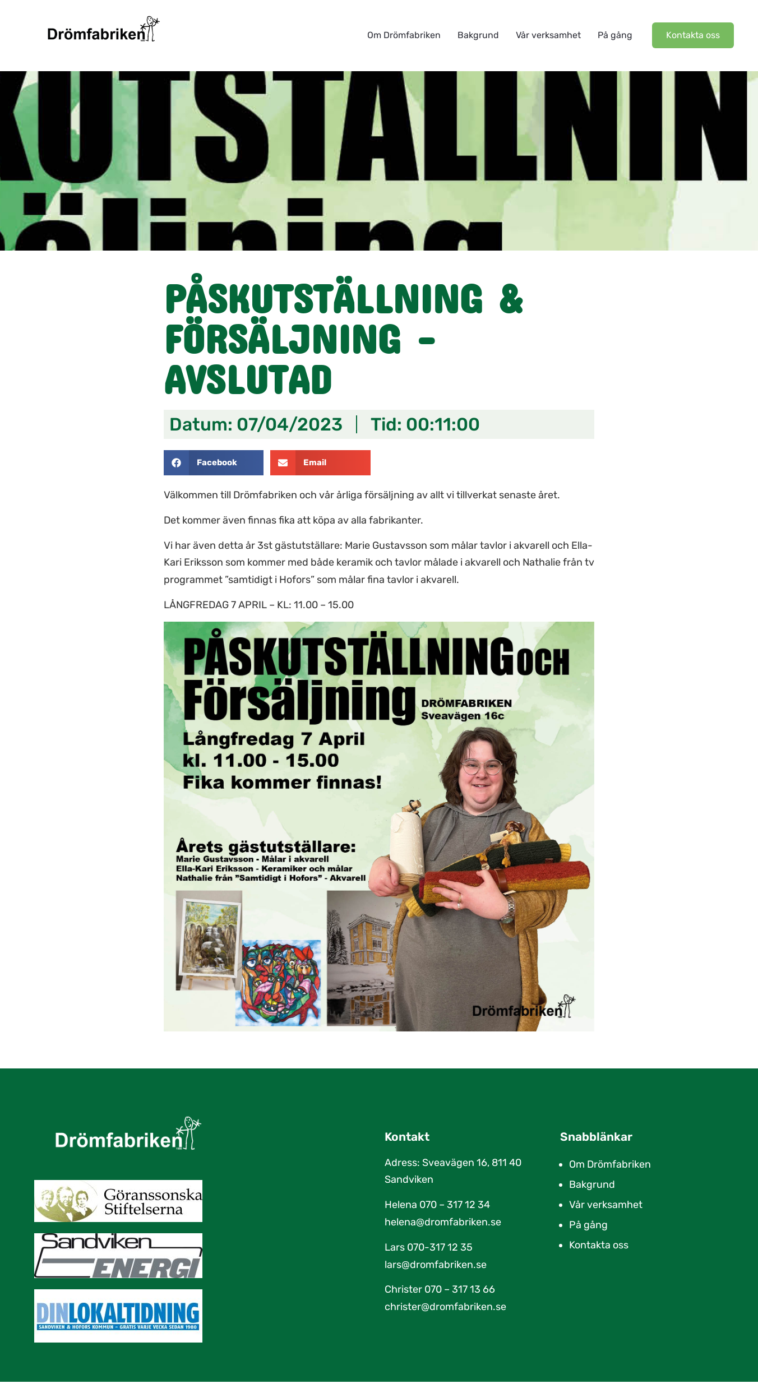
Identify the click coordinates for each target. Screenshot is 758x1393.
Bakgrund (478, 35)
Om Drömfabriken (404, 35)
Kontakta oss (598, 1245)
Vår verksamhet (548, 35)
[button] (214, 462)
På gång (615, 35)
